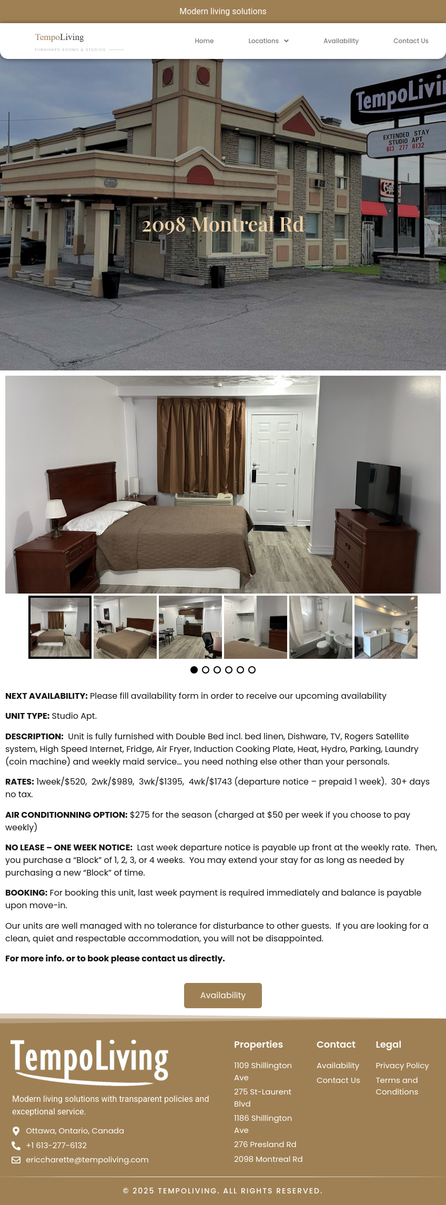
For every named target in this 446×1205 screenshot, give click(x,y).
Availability (341, 40)
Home (204, 40)
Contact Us (411, 40)
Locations (268, 40)
